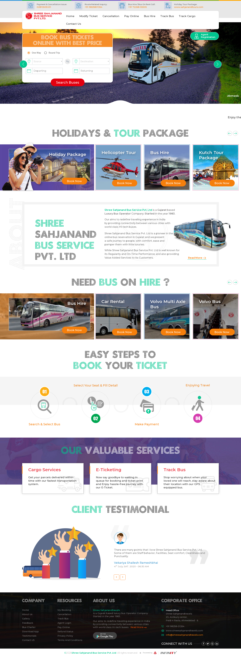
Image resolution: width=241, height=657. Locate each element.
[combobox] (44, 61)
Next (235, 133)
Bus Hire (149, 16)
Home (25, 610)
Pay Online (131, 16)
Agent (208, 36)
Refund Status (65, 631)
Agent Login (64, 623)
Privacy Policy (65, 635)
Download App (30, 631)
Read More (195, 257)
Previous (229, 133)
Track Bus (167, 16)
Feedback (27, 623)
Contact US (28, 640)
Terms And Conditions (69, 640)
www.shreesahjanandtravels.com (184, 630)
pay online (63, 627)
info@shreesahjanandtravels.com (184, 634)
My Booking (64, 610)
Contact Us (73, 23)
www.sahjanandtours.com (188, 7)
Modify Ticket (88, 16)
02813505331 (44, 7)
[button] (23, 64)
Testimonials (29, 635)
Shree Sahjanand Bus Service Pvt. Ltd (94, 652)
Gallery (26, 618)
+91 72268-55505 (137, 7)
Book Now (74, 181)
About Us (27, 614)
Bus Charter (29, 627)
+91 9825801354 (93, 7)
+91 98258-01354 (175, 626)
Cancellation (111, 16)
